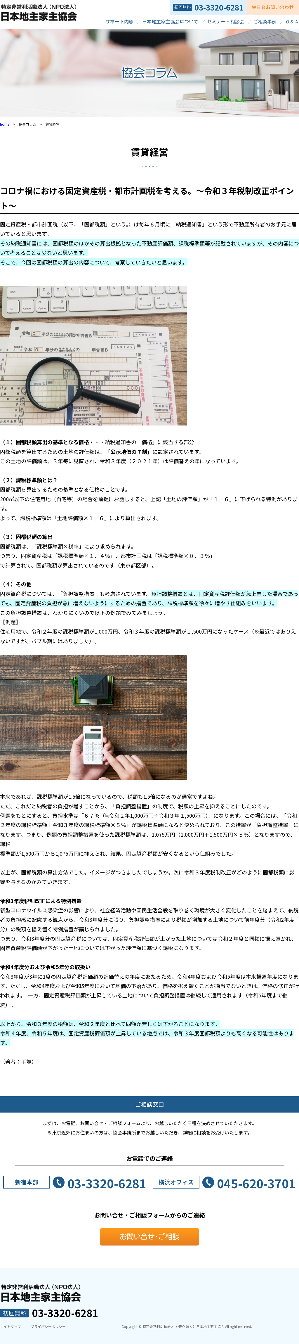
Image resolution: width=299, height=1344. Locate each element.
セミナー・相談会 (225, 21)
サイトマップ (10, 1326)
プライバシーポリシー (48, 1326)
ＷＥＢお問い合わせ (273, 7)
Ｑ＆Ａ (292, 21)
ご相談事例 (265, 21)
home (4, 124)
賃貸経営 (149, 151)
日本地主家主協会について (170, 21)
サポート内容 (119, 21)
